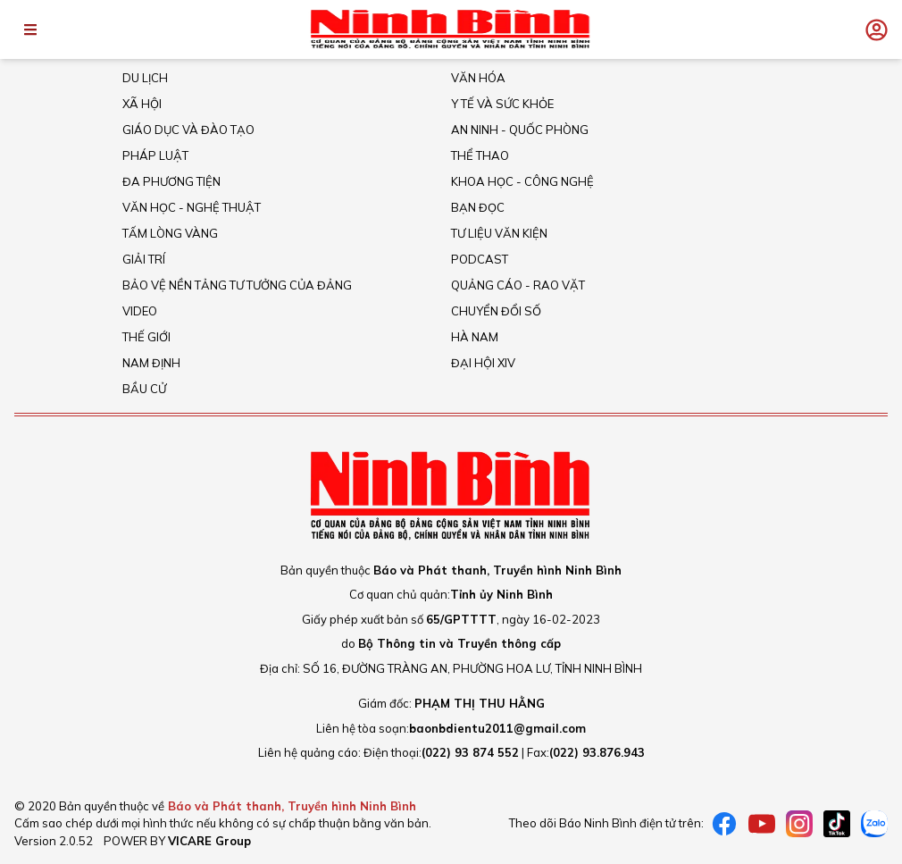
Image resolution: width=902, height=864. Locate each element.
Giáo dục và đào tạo (188, 129)
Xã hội (142, 103)
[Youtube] (761, 823)
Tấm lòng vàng (170, 233)
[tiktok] (836, 823)
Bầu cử (144, 389)
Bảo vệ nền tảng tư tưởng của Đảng (237, 285)
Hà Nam (474, 337)
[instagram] (799, 823)
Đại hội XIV (483, 363)
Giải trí (143, 259)
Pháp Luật (155, 155)
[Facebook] (724, 823)
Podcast (479, 259)
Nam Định (151, 363)
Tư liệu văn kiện (499, 233)
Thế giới (146, 337)
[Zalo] (874, 823)
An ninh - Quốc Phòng (520, 129)
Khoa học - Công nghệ (522, 181)
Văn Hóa (478, 78)
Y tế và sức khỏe (502, 103)
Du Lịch (145, 78)
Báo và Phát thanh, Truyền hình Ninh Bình (292, 806)
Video (139, 311)
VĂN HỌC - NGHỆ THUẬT (191, 207)
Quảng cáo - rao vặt (518, 285)
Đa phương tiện (171, 181)
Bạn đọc (478, 207)
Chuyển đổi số (496, 311)
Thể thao (480, 155)
